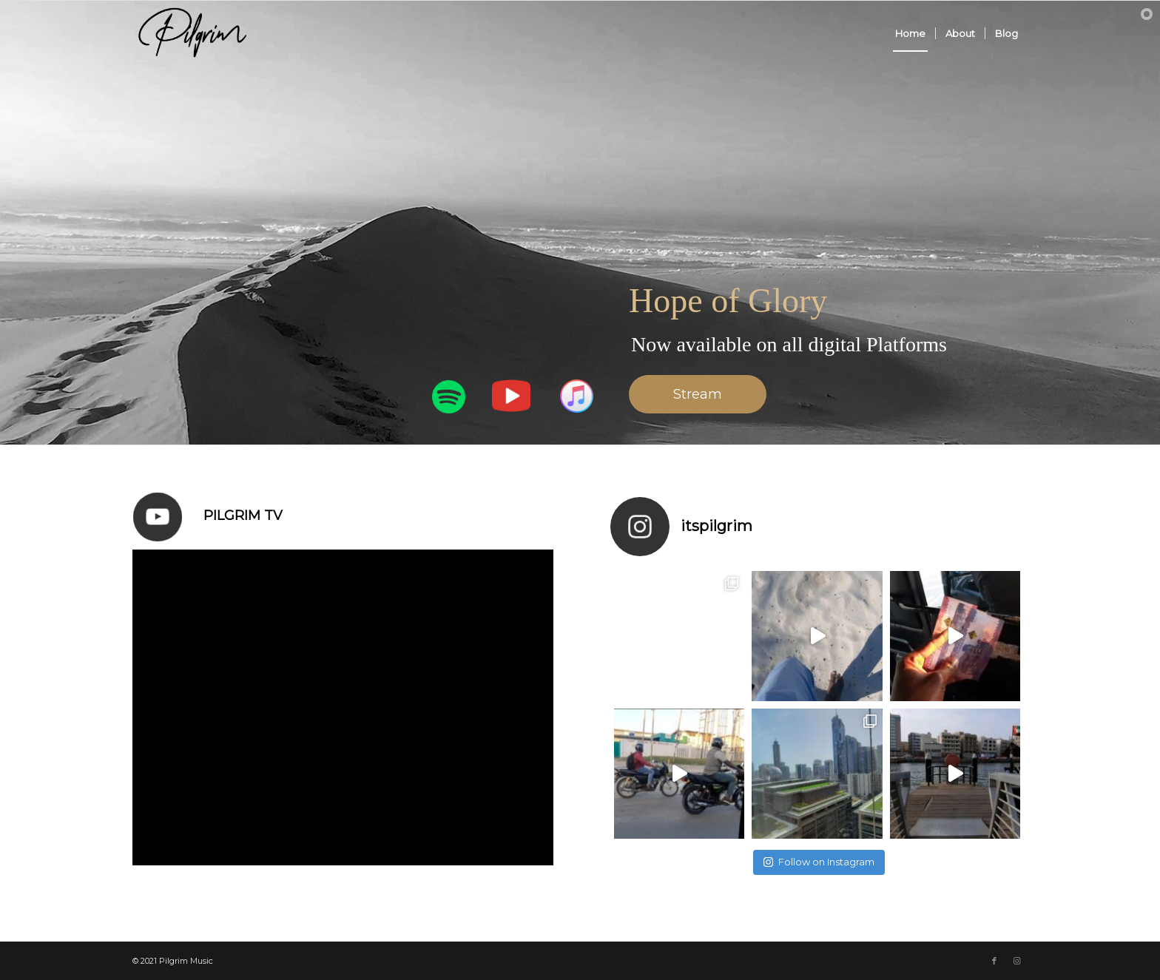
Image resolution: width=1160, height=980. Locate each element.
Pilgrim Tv (243, 515)
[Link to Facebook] (994, 961)
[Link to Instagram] (1016, 961)
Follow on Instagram (818, 862)
